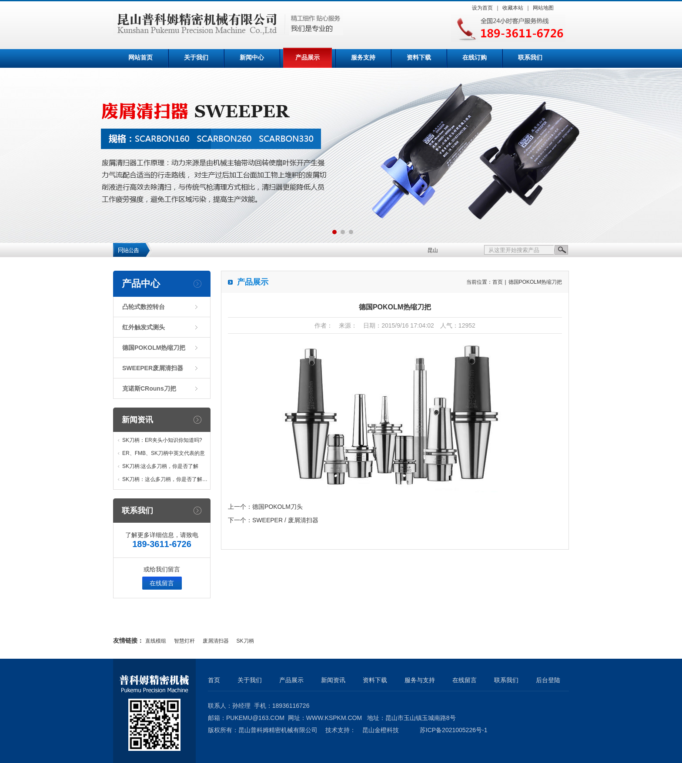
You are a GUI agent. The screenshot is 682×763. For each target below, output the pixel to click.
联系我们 (530, 57)
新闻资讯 (137, 419)
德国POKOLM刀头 (277, 506)
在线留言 (162, 583)
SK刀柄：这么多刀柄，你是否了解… (164, 479)
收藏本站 (512, 8)
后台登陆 (548, 680)
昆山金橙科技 (380, 730)
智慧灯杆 (184, 641)
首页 (497, 282)
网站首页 (140, 57)
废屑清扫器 (216, 641)
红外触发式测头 (143, 327)
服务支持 (363, 57)
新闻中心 (252, 57)
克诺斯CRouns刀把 (149, 388)
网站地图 (543, 8)
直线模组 (155, 641)
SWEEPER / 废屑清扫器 (285, 520)
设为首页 (482, 8)
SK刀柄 (245, 641)
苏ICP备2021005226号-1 (454, 730)
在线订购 (474, 57)
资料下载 (419, 57)
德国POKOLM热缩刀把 (153, 347)
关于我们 (196, 57)
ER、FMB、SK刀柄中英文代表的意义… (163, 455)
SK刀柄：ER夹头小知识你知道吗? (162, 440)
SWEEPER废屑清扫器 (152, 368)
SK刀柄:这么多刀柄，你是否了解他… (160, 468)
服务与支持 (420, 680)
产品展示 (307, 57)
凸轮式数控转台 (143, 306)
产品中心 (141, 283)
